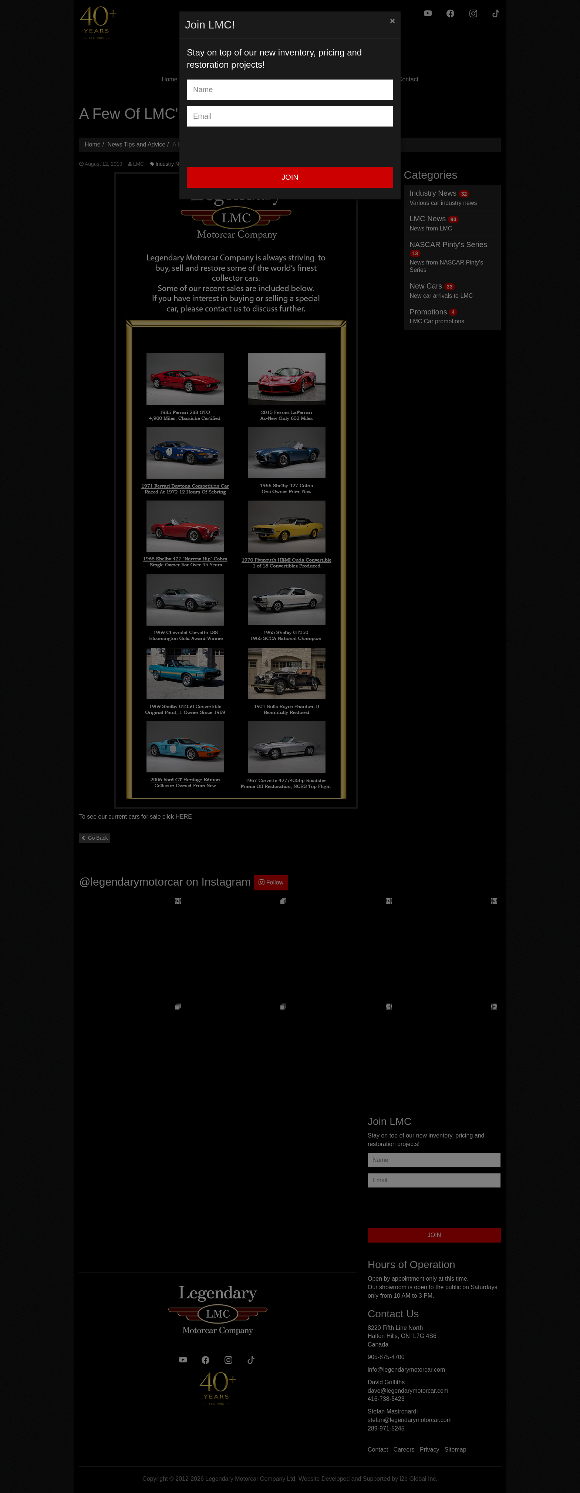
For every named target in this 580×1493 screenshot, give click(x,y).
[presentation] (243, 146)
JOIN (290, 177)
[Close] (392, 20)
